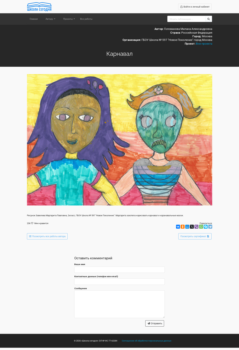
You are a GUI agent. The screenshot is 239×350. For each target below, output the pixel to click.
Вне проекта (204, 43)
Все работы (86, 18)
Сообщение (80, 288)
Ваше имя (79, 264)
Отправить (154, 323)
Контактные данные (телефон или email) (96, 276)
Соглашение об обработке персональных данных (146, 341)
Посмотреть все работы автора (47, 236)
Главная (34, 18)
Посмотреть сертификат (195, 236)
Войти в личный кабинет (195, 6)
